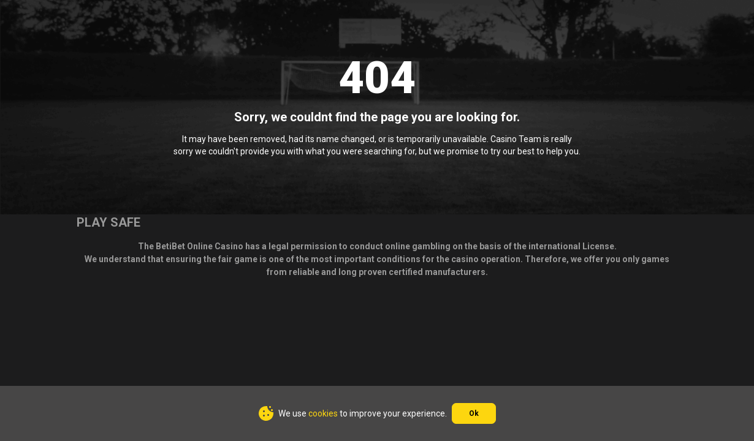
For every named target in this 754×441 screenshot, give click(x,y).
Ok (474, 413)
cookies (323, 413)
